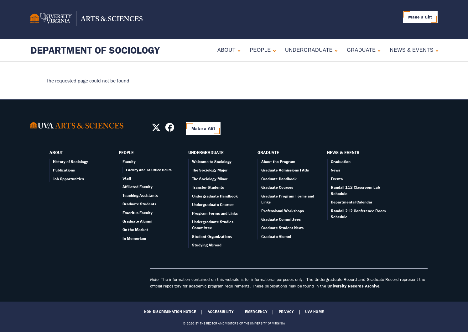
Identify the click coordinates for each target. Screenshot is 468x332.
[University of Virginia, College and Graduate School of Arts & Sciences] (86, 19)
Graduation (341, 161)
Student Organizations (212, 236)
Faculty (129, 161)
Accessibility (220, 311)
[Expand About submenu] (238, 50)
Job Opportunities (68, 179)
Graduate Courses (277, 187)
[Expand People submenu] (273, 50)
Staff (126, 178)
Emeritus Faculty (137, 212)
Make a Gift (420, 17)
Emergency (256, 311)
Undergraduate (309, 50)
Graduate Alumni (137, 221)
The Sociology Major (210, 170)
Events (337, 179)
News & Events (412, 50)
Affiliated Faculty (137, 186)
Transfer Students (208, 187)
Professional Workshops (282, 210)
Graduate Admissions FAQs (285, 170)
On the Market (135, 229)
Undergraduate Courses (213, 204)
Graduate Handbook (279, 179)
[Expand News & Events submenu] (436, 50)
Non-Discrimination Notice (170, 311)
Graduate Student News (282, 227)
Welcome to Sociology (211, 161)
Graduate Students (139, 204)
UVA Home (314, 311)
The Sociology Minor (210, 179)
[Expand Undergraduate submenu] (335, 50)
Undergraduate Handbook (215, 196)
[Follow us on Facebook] (169, 129)
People (260, 50)
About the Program (278, 161)
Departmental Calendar (351, 202)
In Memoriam (134, 238)
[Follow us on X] (156, 129)
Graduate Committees (281, 219)
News (335, 170)
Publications (64, 170)
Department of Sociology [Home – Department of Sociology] (95, 50)
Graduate (361, 50)
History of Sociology (70, 161)
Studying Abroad (206, 245)
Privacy (286, 311)
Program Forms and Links (215, 213)
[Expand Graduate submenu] (378, 50)
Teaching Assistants (140, 195)
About (226, 50)
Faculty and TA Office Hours (149, 169)
